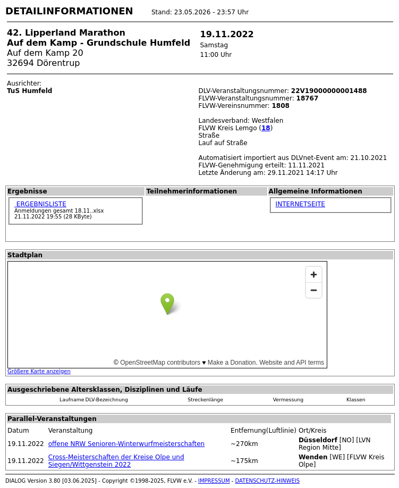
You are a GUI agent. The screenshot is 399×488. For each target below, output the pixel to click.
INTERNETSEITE (300, 204)
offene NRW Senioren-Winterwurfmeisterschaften (126, 444)
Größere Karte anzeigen (39, 371)
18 (265, 128)
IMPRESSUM (214, 481)
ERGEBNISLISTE (40, 204)
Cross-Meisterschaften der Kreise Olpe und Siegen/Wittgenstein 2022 (116, 460)
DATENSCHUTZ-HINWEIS (267, 481)
